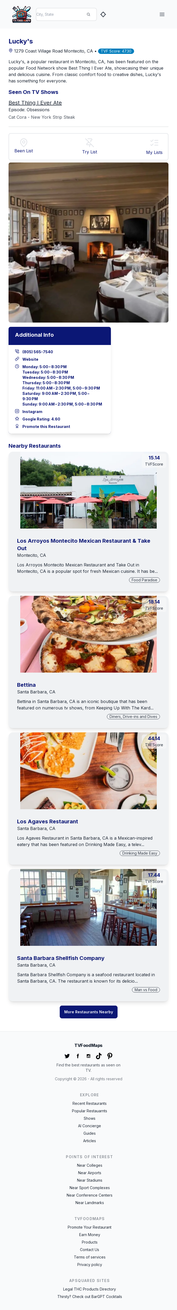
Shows (89, 1118)
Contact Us (89, 1249)
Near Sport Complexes (90, 1187)
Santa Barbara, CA (36, 691)
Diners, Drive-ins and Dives (133, 716)
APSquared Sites (89, 1280)
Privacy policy (89, 1264)
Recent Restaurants (90, 1103)
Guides (89, 1133)
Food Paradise (144, 580)
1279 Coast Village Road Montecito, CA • (53, 51)
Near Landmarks (89, 1202)
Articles (89, 1140)
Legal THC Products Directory (89, 1289)
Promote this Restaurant (46, 426)
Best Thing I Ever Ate (35, 103)
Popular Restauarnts (89, 1111)
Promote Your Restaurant (89, 1227)
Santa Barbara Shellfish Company (60, 958)
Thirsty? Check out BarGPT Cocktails (89, 1296)
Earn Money (89, 1234)
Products (90, 1242)
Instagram (32, 411)
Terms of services (90, 1257)
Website (30, 359)
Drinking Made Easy (139, 853)
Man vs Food (146, 989)
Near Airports (89, 1172)
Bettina (26, 685)
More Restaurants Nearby (88, 1012)
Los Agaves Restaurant (47, 821)
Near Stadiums (89, 1180)
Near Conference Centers (89, 1195)
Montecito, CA (31, 555)
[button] (154, 143)
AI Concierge (89, 1126)
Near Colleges (89, 1165)
